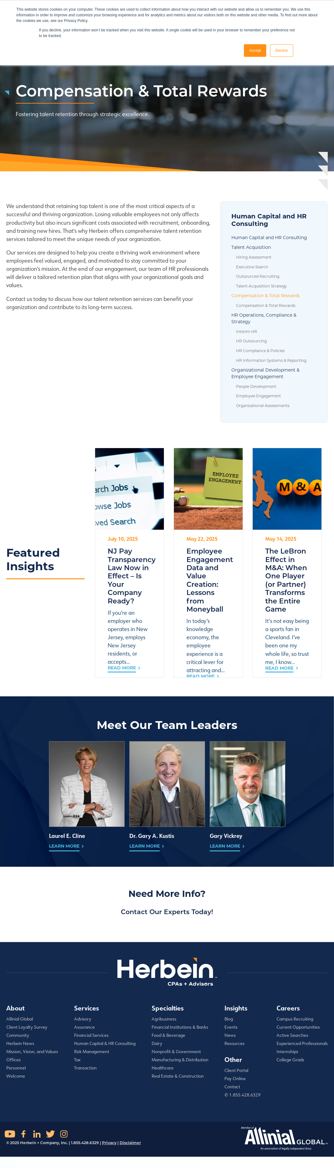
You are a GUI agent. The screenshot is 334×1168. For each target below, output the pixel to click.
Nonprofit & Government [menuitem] (176, 1051)
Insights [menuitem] (235, 1008)
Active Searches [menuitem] (292, 1035)
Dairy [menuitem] (157, 1043)
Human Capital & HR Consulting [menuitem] (105, 1043)
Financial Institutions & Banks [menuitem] (180, 1027)
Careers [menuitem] (288, 1008)
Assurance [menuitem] (84, 1027)
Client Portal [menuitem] (236, 1070)
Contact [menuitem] (232, 1087)
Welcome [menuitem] (15, 1076)
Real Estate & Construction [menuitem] (178, 1076)
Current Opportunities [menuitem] (298, 1027)
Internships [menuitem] (287, 1051)
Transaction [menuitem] (85, 1068)
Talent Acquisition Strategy (261, 286)
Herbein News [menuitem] (20, 1043)
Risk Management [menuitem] (91, 1051)
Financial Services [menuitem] (91, 1035)
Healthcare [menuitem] (163, 1068)
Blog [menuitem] (228, 1019)
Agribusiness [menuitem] (164, 1019)
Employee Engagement (258, 396)
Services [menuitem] (86, 1008)
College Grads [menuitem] (290, 1060)
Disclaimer (130, 1142)
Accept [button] (255, 50)
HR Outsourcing (251, 341)
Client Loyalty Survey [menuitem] (26, 1027)
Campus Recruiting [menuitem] (295, 1019)
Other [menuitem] (233, 1059)
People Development (256, 386)
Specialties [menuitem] (168, 1008)
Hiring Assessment (254, 257)
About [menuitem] (15, 1008)
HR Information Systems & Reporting (271, 360)
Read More (122, 668)
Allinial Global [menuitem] (19, 1019)
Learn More (64, 846)
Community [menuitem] (17, 1035)
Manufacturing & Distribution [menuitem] (180, 1060)
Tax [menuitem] (77, 1060)
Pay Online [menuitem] (235, 1078)
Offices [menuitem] (13, 1060)
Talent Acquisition (251, 247)
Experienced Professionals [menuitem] (302, 1043)
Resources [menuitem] (234, 1043)
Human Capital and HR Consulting (269, 237)
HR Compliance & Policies (260, 350)
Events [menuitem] (231, 1027)
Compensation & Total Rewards (265, 295)
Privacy (109, 1142)
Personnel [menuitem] (16, 1068)
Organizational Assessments (262, 405)
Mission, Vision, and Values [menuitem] (32, 1051)
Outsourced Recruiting (257, 276)
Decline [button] (281, 50)
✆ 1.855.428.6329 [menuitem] (242, 1095)
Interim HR (246, 331)
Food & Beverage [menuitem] (168, 1035)
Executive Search (252, 267)
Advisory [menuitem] (82, 1019)
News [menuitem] (230, 1035)
